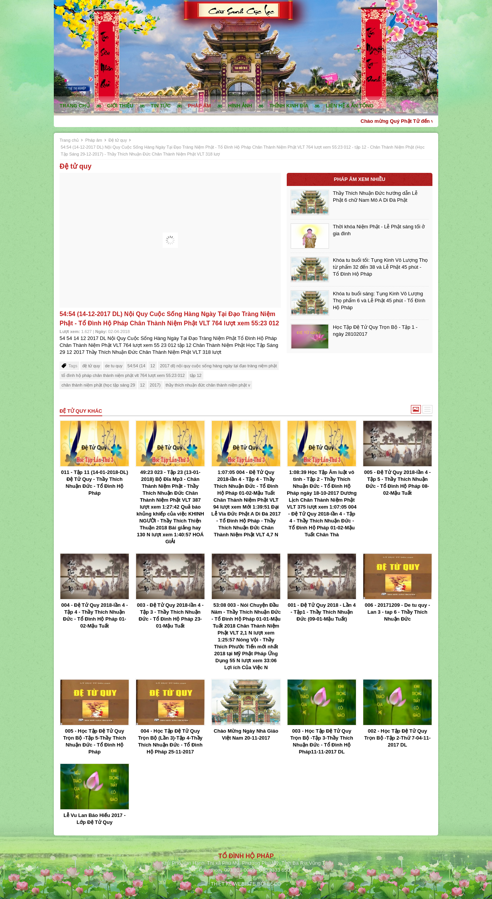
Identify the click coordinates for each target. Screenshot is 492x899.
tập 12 (195, 375)
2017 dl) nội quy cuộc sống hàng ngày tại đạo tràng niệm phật (218, 365)
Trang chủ (75, 106)
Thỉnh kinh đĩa (289, 106)
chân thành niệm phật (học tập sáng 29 (98, 385)
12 (152, 365)
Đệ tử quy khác (81, 411)
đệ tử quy (91, 365)
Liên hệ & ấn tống (350, 106)
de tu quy (113, 365)
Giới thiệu (120, 106)
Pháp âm (199, 106)
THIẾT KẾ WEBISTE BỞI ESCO (246, 884)
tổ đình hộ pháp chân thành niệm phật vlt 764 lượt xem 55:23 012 (123, 375)
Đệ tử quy (117, 140)
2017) (155, 385)
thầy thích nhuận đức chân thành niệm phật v (208, 385)
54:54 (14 (136, 365)
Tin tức (161, 106)
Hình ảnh (240, 106)
